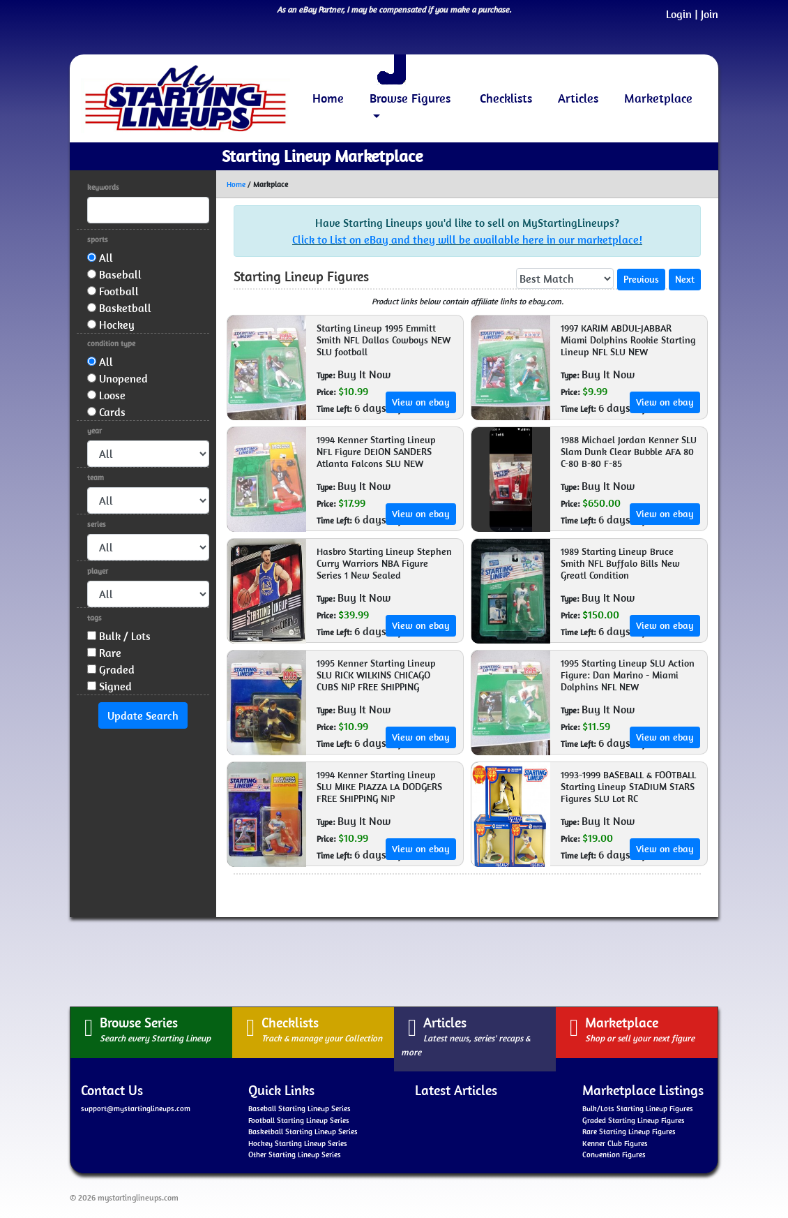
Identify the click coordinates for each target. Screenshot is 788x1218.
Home (328, 98)
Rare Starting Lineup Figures (629, 1131)
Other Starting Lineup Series (294, 1154)
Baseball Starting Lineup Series (299, 1108)
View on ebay (421, 402)
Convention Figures (614, 1154)
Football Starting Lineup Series (298, 1120)
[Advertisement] (394, 959)
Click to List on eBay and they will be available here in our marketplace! (467, 239)
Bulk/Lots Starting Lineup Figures (637, 1108)
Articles (578, 98)
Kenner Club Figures (615, 1143)
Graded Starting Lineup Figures (633, 1120)
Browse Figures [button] (410, 98)
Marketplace (658, 98)
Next (685, 279)
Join (709, 14)
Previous (641, 279)
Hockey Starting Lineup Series (297, 1143)
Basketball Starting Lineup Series (303, 1131)
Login (679, 14)
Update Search (143, 715)
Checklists (506, 98)
